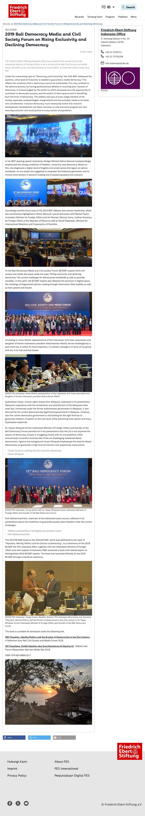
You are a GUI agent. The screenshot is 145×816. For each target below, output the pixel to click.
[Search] (129, 7)
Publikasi (122, 16)
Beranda (79, 16)
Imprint (12, 768)
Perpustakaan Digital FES (72, 775)
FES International (66, 768)
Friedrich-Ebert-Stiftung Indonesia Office (118, 32)
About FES (62, 762)
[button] (14, 737)
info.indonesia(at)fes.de (117, 63)
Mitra (134, 16)
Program (110, 16)
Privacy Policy (16, 775)
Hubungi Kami (17, 762)
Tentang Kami (94, 16)
